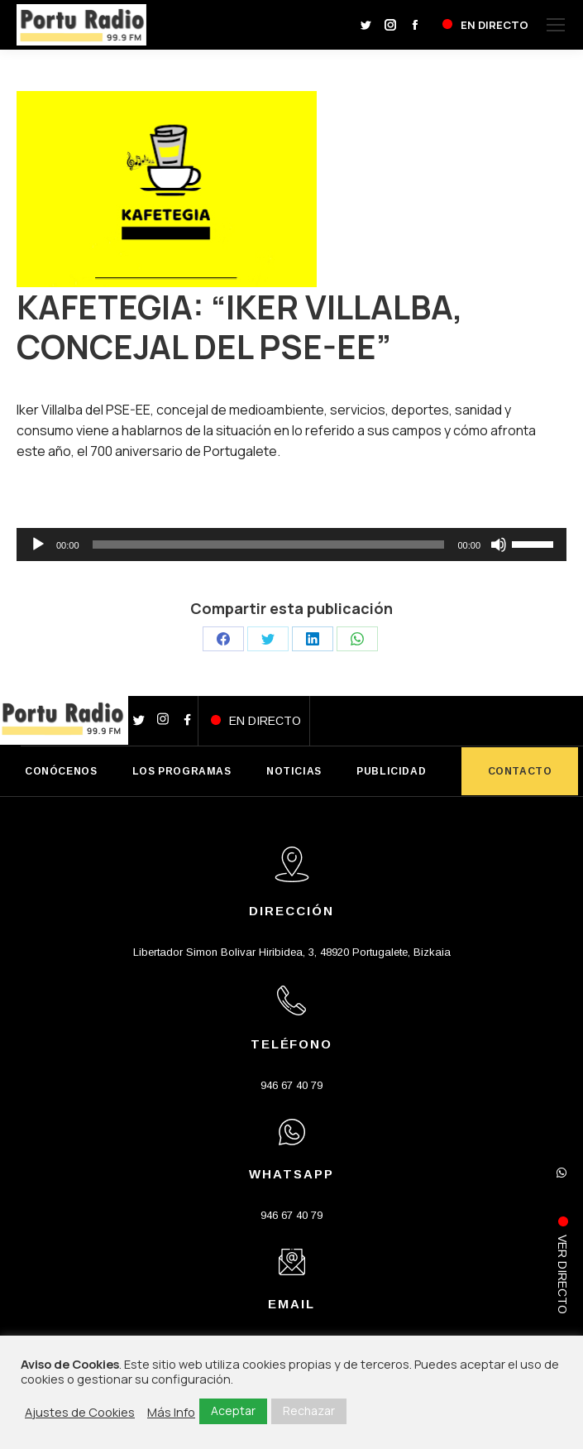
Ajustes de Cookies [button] (80, 1411)
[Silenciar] (498, 544)
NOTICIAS (294, 771)
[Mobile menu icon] (555, 25)
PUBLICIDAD (391, 771)
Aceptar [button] (233, 1410)
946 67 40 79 (291, 1085)
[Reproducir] (38, 544)
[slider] (269, 544)
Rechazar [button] (309, 1410)
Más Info (171, 1411)
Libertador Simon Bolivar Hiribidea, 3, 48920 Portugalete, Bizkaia (292, 952)
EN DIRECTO (265, 720)
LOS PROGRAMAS (182, 771)
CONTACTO (520, 771)
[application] (291, 544)
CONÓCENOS (61, 771)
